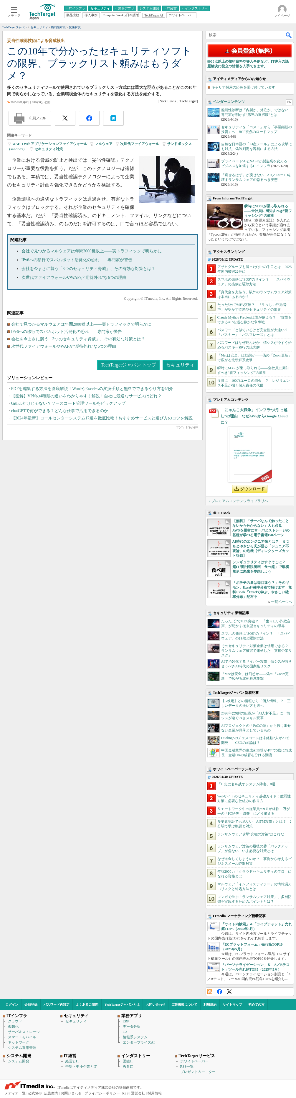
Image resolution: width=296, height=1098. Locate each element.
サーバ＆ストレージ (24, 1032)
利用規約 (210, 1004)
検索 (289, 35)
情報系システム (135, 1037)
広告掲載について (184, 1004)
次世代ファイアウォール (139, 144)
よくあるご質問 (87, 1004)
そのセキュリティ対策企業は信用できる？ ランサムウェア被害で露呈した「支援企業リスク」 (256, 650)
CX (125, 1032)
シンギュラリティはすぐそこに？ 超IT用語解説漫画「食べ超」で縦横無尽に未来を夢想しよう (260, 567)
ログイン (11, 1004)
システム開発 (18, 1061)
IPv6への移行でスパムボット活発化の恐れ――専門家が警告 (77, 260)
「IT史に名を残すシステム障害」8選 (246, 784)
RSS (209, 991)
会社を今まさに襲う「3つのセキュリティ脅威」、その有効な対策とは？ (89, 268)
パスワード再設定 (57, 1004)
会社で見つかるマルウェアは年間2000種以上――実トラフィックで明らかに (92, 251)
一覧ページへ (281, 602)
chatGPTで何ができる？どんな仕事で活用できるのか (59, 411)
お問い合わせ (155, 1004)
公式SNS (35, 1093)
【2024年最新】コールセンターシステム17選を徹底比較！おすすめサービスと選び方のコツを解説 (102, 418)
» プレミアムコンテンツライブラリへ (238, 501)
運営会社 (138, 1093)
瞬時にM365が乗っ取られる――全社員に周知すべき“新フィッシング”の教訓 (268, 211)
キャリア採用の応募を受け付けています (243, 87)
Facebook (219, 991)
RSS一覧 (187, 1066)
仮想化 (13, 1026)
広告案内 (51, 1093)
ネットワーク (18, 1042)
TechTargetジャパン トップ (128, 364)
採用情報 (155, 1093)
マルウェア (104, 144)
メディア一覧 (15, 1093)
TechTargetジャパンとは (122, 1004)
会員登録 (30, 1004)
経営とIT (72, 1061)
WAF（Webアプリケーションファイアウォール (49, 144)
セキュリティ (180, 364)
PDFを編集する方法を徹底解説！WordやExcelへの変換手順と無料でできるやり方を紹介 (92, 388)
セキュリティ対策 (48, 149)
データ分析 (131, 1026)
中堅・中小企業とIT (81, 1066)
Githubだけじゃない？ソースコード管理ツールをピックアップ (68, 403)
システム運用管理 (22, 1048)
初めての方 (256, 1004)
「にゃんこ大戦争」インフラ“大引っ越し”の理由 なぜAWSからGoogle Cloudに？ (254, 416)
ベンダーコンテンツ (229, 102)
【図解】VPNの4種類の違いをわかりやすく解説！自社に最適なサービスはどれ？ (86, 396)
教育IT (128, 1066)
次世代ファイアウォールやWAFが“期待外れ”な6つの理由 (74, 277)
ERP (126, 1021)
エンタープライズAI (139, 1042)
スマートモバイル (22, 1037)
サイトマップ (232, 1004)
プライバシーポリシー (102, 1093)
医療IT (128, 1061)
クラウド (15, 1021)
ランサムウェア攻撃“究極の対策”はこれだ (250, 834)
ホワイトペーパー (194, 1061)
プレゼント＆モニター (198, 1072)
